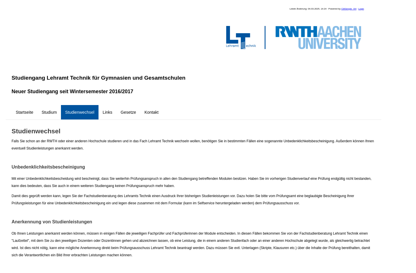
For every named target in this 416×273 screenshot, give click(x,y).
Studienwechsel (79, 112)
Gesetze (128, 112)
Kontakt (151, 112)
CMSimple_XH (348, 9)
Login (361, 9)
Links (107, 112)
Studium (49, 112)
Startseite (24, 112)
